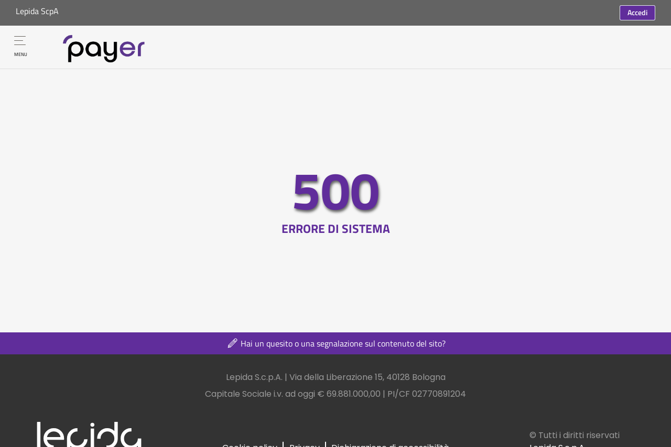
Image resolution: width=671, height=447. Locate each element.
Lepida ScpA (37, 11)
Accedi (637, 12)
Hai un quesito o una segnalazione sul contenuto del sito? (336, 343)
